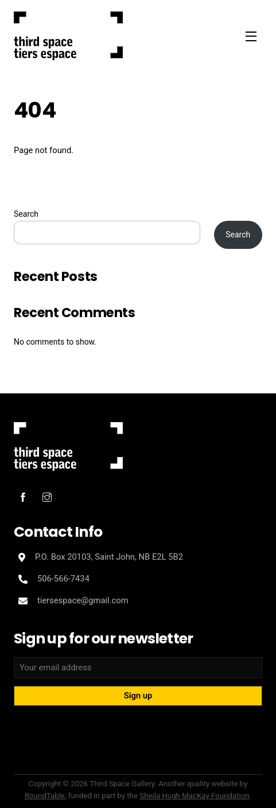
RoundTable (45, 795)
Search (26, 213)
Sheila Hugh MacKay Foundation (194, 795)
